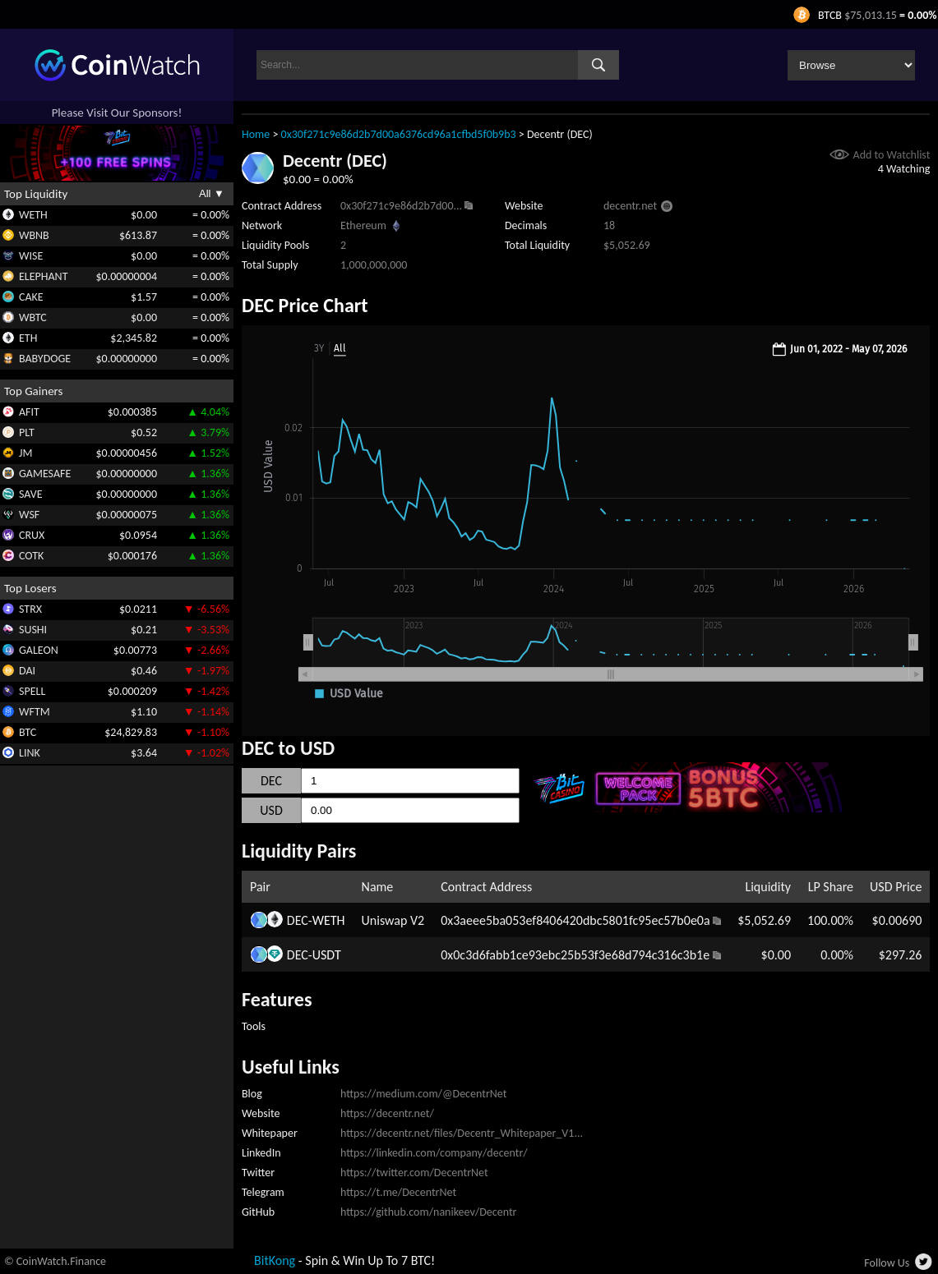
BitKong (274, 1260)
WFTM (34, 712)
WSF (29, 515)
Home (256, 134)
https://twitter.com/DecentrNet (414, 1173)
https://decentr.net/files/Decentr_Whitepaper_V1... (461, 1133)
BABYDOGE (45, 359)
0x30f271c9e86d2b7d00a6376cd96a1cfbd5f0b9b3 (398, 134)
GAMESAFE (45, 474)
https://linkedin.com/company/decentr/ (434, 1153)
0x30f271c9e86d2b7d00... (401, 206)
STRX (30, 609)
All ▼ (211, 193)
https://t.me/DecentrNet (398, 1192)
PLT (27, 432)
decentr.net (630, 206)
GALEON (38, 650)
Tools (254, 1026)
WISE (31, 256)
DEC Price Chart (305, 305)
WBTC (33, 317)
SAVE (31, 494)
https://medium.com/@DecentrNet (423, 1094)
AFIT (29, 412)
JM (25, 453)
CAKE (31, 297)
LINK (29, 753)
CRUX (31, 535)
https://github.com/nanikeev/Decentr (428, 1212)
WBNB (34, 235)
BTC (27, 732)
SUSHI (33, 630)
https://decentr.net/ (387, 1113)
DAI (27, 671)
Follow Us (886, 1263)
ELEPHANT (43, 276)
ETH (28, 338)
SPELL (32, 691)
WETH (33, 215)
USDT (326, 955)
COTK (31, 556)
